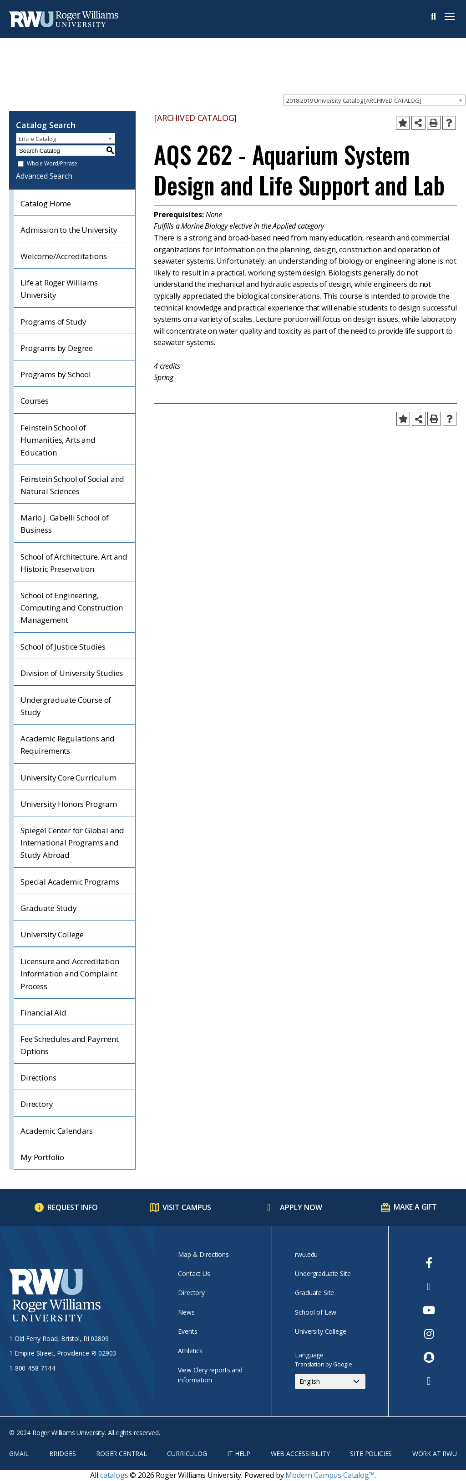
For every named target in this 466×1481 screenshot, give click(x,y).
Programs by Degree (56, 348)
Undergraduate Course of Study (65, 706)
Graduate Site (314, 1292)
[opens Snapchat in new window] (429, 1357)
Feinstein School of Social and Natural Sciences (72, 485)
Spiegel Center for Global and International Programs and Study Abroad (72, 842)
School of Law (315, 1312)
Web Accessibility (300, 1453)
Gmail (19, 1453)
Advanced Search (44, 176)
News (186, 1312)
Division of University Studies (71, 673)
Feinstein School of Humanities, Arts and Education (58, 439)
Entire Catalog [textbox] (37, 139)
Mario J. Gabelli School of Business (64, 523)
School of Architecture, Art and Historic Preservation (73, 562)
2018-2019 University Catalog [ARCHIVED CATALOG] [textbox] (353, 100)
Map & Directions (203, 1254)
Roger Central (121, 1453)
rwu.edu (306, 1254)
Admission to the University (68, 230)
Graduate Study (48, 908)
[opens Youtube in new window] (429, 1310)
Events (187, 1331)
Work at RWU (434, 1453)
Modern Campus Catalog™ (329, 1475)
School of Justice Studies (63, 646)
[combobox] (375, 100)
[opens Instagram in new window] (429, 1333)
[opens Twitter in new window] (429, 1286)
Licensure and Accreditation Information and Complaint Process (69, 973)
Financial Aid (43, 1012)
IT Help (238, 1453)
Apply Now (301, 1207)
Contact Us (194, 1273)
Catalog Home (45, 203)
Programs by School (55, 374)
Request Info (72, 1207)
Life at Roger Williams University (58, 288)
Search (433, 16)
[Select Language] (330, 1381)
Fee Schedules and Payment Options (69, 1045)
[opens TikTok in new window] (429, 1381)
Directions (38, 1077)
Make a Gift (415, 1207)
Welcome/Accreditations (63, 256)
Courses (34, 400)
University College (52, 934)
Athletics (190, 1350)
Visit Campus (186, 1207)
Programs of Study (53, 321)
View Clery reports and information (210, 1375)
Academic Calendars (56, 1131)
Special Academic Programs (69, 881)
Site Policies (371, 1453)
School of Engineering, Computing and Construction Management (71, 607)
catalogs (114, 1475)
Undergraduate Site (322, 1273)
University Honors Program (68, 804)
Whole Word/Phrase (52, 164)
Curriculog (187, 1453)
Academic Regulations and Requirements (67, 744)
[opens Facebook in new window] (428, 1262)
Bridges (62, 1453)
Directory (36, 1104)
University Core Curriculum (68, 777)
